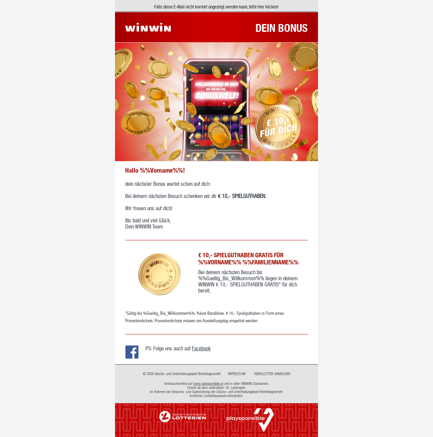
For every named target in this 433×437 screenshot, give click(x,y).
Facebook (201, 348)
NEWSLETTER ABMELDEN (272, 374)
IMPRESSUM (237, 374)
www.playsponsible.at (208, 383)
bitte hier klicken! (264, 6)
